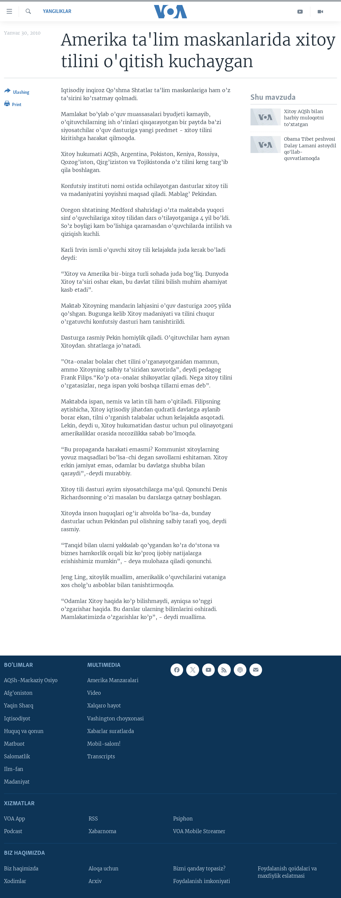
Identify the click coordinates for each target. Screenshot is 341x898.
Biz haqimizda (21, 868)
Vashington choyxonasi (115, 718)
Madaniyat (17, 782)
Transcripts (101, 756)
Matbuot (14, 744)
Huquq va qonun (24, 731)
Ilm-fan (13, 769)
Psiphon (183, 819)
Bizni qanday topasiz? (199, 868)
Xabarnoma (102, 831)
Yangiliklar (57, 11)
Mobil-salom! (104, 744)
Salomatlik (17, 756)
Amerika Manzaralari (113, 680)
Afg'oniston (18, 693)
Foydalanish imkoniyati (201, 881)
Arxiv (95, 881)
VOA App (14, 819)
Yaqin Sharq (18, 706)
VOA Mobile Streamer (199, 831)
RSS (93, 819)
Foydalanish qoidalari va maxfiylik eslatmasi (287, 872)
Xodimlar (15, 881)
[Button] (16, 93)
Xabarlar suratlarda (110, 731)
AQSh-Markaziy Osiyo (31, 680)
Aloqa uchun (104, 868)
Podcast (13, 831)
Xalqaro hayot (104, 706)
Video (94, 693)
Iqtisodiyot (17, 718)
